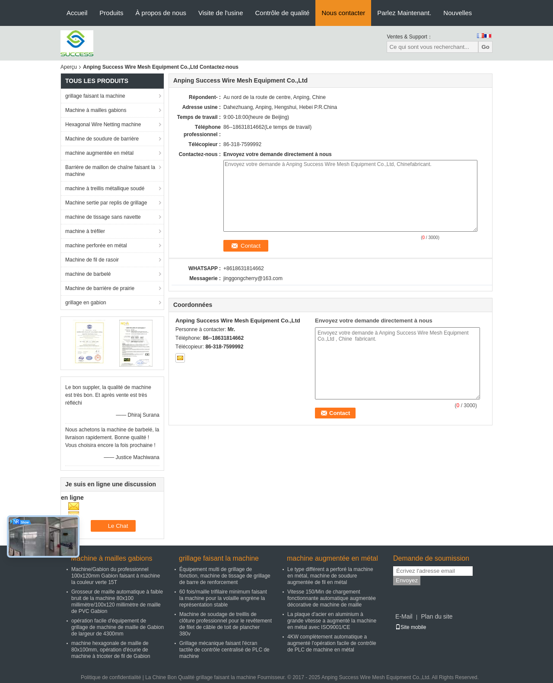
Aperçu (68, 67)
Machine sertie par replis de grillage (106, 203)
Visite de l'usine (220, 12)
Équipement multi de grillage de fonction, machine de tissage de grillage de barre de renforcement (224, 575)
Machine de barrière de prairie (99, 288)
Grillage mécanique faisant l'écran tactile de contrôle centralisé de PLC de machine (224, 649)
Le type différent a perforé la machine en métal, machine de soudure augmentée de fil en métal (330, 575)
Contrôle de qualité (282, 12)
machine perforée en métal (96, 246)
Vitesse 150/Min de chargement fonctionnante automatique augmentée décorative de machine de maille (331, 598)
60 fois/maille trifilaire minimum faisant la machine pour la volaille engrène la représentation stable (223, 598)
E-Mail (404, 616)
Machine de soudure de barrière (102, 139)
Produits (111, 12)
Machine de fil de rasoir (92, 260)
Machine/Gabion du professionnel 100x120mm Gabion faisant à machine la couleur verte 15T (115, 575)
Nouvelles (457, 12)
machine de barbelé (88, 274)
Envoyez (407, 580)
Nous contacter (343, 12)
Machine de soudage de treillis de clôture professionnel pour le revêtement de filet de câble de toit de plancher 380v (225, 624)
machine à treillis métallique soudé (104, 188)
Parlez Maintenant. (404, 13)
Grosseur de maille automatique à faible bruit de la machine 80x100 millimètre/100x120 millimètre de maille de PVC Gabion (117, 601)
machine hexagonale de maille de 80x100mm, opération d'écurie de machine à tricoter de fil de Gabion (110, 649)
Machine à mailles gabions (95, 110)
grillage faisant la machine (95, 96)
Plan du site (436, 616)
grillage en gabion (85, 303)
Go (485, 47)
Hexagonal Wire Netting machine (103, 124)
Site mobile (410, 627)
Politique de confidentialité (111, 677)
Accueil (77, 12)
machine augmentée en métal (99, 153)
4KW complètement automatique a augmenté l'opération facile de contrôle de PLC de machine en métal (331, 643)
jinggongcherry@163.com (253, 278)
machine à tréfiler (85, 231)
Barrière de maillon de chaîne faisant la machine (110, 170)
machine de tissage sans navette (103, 217)
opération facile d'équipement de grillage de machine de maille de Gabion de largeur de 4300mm (117, 627)
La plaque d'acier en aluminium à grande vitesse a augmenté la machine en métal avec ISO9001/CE (331, 620)
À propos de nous (160, 12)
